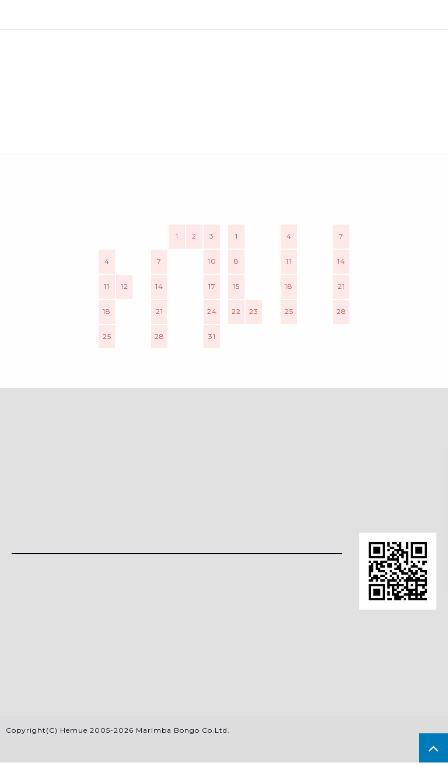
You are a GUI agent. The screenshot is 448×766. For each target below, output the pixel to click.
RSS (21, 644)
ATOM (52, 644)
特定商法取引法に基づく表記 (76, 664)
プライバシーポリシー (61, 683)
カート (373, 14)
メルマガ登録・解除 (56, 624)
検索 (224, 14)
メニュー (75, 14)
